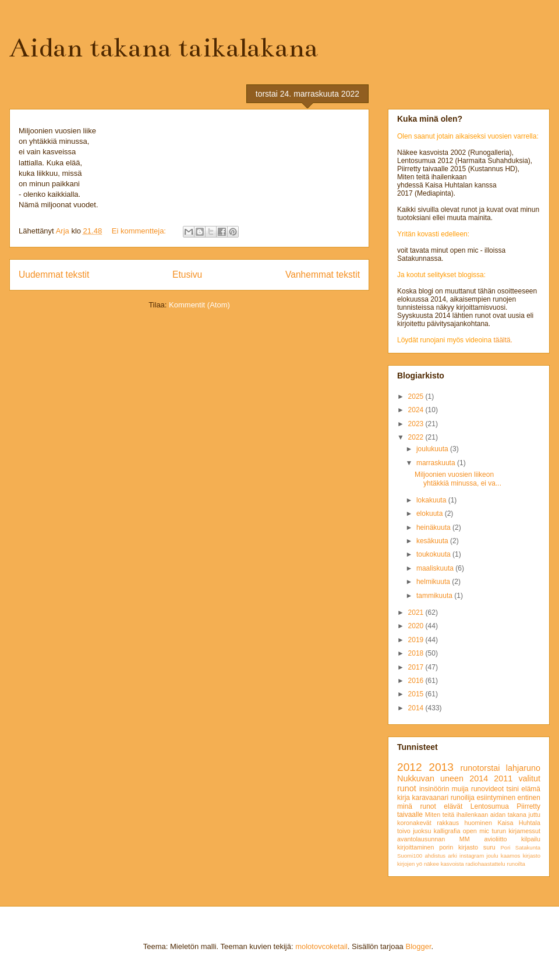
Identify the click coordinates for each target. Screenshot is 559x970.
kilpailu (530, 839)
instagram (471, 855)
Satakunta (527, 847)
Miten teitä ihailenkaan (456, 814)
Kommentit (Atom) (199, 304)
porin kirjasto (458, 847)
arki (452, 855)
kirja (403, 798)
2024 (417, 410)
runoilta (516, 864)
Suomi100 (409, 855)
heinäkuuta (434, 527)
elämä (530, 789)
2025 (417, 396)
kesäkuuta (433, 541)
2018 (417, 653)
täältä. (502, 340)
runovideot (487, 789)
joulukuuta (433, 449)
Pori (505, 847)
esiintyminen (495, 798)
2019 (417, 640)
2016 (417, 681)
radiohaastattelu (485, 864)
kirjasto (531, 855)
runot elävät (441, 806)
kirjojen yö (409, 864)
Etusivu (187, 274)
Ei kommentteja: (140, 230)
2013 (441, 767)
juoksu (422, 830)
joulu (492, 855)
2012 (409, 767)
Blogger (418, 946)
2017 (417, 667)
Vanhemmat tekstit (322, 274)
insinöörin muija (444, 789)
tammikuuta (435, 596)
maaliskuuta (435, 568)
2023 (417, 424)
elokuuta (430, 513)
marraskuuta (436, 463)
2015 (417, 694)
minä (404, 806)
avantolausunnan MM (433, 839)
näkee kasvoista (444, 864)
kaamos (511, 855)
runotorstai (480, 768)
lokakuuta (432, 500)
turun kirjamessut (515, 830)
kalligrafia (447, 830)
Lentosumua (489, 806)
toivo (404, 830)
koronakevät (414, 822)
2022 (417, 437)
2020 (417, 626)
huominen (478, 822)
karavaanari (430, 798)
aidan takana (508, 814)
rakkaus (448, 822)
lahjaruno (523, 768)
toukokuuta (434, 554)
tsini (512, 789)
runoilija (463, 798)
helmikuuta (434, 582)
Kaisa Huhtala (518, 822)
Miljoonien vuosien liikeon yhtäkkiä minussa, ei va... (458, 478)
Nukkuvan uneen (430, 778)
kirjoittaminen (415, 847)
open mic (476, 830)
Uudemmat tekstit (54, 274)
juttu (534, 814)
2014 (417, 708)
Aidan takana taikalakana (163, 47)
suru (489, 847)
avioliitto (495, 839)
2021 (417, 612)
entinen (529, 798)
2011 (503, 778)
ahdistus (434, 855)
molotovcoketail (321, 946)
